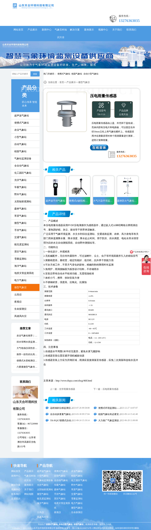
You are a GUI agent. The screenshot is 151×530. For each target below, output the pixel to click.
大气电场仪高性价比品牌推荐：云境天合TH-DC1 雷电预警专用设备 (27, 348)
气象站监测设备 (22, 158)
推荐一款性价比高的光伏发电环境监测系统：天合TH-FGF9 (27, 354)
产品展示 (32, 29)
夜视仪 (18, 301)
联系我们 (131, 29)
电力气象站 (20, 280)
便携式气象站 (63, 74)
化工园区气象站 (22, 173)
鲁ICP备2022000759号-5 (82, 528)
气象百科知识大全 (61, 33)
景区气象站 (20, 251)
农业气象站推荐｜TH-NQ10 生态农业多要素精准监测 (27, 335)
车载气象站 (20, 187)
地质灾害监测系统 (24, 273)
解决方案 (75, 29)
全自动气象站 (21, 165)
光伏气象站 (20, 180)
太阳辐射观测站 (22, 201)
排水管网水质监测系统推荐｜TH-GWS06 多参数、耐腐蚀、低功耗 (27, 342)
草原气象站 (20, 215)
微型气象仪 (20, 287)
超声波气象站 (21, 115)
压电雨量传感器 (54, 225)
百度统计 (15, 498)
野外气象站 (20, 194)
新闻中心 (47, 29)
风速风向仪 (20, 316)
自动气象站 (20, 144)
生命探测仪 (20, 309)
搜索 (35, 74)
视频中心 (103, 29)
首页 (61, 82)
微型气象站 (20, 223)
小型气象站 (20, 137)
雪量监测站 (20, 258)
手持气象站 (20, 230)
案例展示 (89, 29)
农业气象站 (20, 130)
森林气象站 (20, 208)
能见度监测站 (21, 244)
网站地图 (28, 494)
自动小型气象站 (90, 74)
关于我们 (117, 29)
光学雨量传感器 (67, 389)
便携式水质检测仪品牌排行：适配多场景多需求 (27, 360)
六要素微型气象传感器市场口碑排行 (27, 367)
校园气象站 (76, 74)
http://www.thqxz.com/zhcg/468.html (74, 380)
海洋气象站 (20, 266)
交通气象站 (20, 237)
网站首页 (18, 29)
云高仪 (18, 294)
